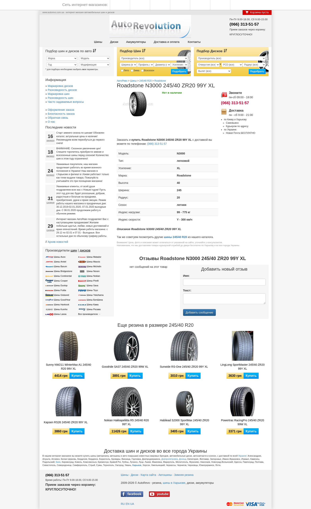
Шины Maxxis (93, 261)
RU (123, 503)
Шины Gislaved (61, 295)
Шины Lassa (60, 314)
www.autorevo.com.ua (53, 12)
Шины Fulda (60, 290)
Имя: (186, 275)
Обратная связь (58, 117)
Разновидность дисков (62, 90)
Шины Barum (60, 266)
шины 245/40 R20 (175, 237)
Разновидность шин (60, 97)
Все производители (88, 314)
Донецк (182, 459)
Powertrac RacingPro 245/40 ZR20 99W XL (242, 422)
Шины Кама (92, 304)
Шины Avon (59, 257)
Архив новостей (58, 241)
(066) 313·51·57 (244, 24)
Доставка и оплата (166, 41)
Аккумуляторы (136, 41)
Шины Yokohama (95, 295)
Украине (242, 456)
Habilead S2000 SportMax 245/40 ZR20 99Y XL (184, 422)
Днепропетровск (169, 459)
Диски (114, 41)
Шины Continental (63, 276)
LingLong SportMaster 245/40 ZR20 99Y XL (242, 366)
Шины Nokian (93, 276)
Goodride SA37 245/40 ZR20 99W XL (125, 366)
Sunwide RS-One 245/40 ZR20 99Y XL (184, 366)
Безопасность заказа (61, 113)
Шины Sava (92, 285)
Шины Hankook (61, 304)
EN (127, 503)
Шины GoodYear (62, 300)
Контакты (194, 41)
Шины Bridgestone (63, 271)
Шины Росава (94, 309)
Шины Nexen (93, 271)
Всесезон (147, 70)
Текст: (187, 290)
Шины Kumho (60, 309)
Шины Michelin (94, 266)
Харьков (136, 465)
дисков (85, 250)
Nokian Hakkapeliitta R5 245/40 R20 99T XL (126, 422)
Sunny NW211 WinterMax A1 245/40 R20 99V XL (68, 366)
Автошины (165, 474)
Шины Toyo (92, 290)
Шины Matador (94, 257)
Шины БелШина (95, 300)
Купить (77, 375)
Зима (135, 70)
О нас (51, 121)
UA (132, 503)
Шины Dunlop (60, 285)
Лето (125, 70)
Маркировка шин (58, 93)
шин (73, 250)
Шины (98, 41)
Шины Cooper (61, 281)
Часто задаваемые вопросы (66, 101)
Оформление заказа (61, 109)
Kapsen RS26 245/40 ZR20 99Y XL (66, 422)
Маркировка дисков (60, 86)
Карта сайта (148, 474)
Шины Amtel (60, 261)
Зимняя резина (184, 474)
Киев (58, 462)
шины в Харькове (174, 482)
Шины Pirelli (93, 281)
